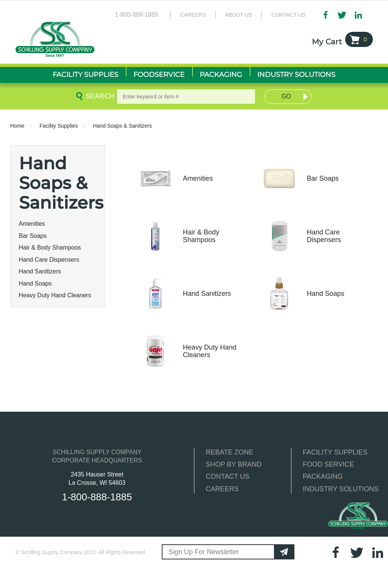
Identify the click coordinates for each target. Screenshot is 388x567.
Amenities (32, 223)
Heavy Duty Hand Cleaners (55, 295)
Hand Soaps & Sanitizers (122, 126)
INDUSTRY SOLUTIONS (341, 489)
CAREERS (222, 489)
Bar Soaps (33, 236)
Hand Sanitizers (40, 271)
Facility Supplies (58, 126)
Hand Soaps (35, 283)
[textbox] (186, 96)
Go (286, 96)
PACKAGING (323, 476)
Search (98, 96)
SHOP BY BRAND (233, 464)
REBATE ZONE (229, 452)
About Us (238, 15)
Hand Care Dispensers (49, 259)
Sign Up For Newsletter (204, 552)
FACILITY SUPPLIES (335, 452)
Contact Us (288, 15)
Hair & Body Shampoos (50, 247)
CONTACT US (227, 476)
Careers (193, 15)
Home (17, 126)
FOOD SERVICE (328, 464)
